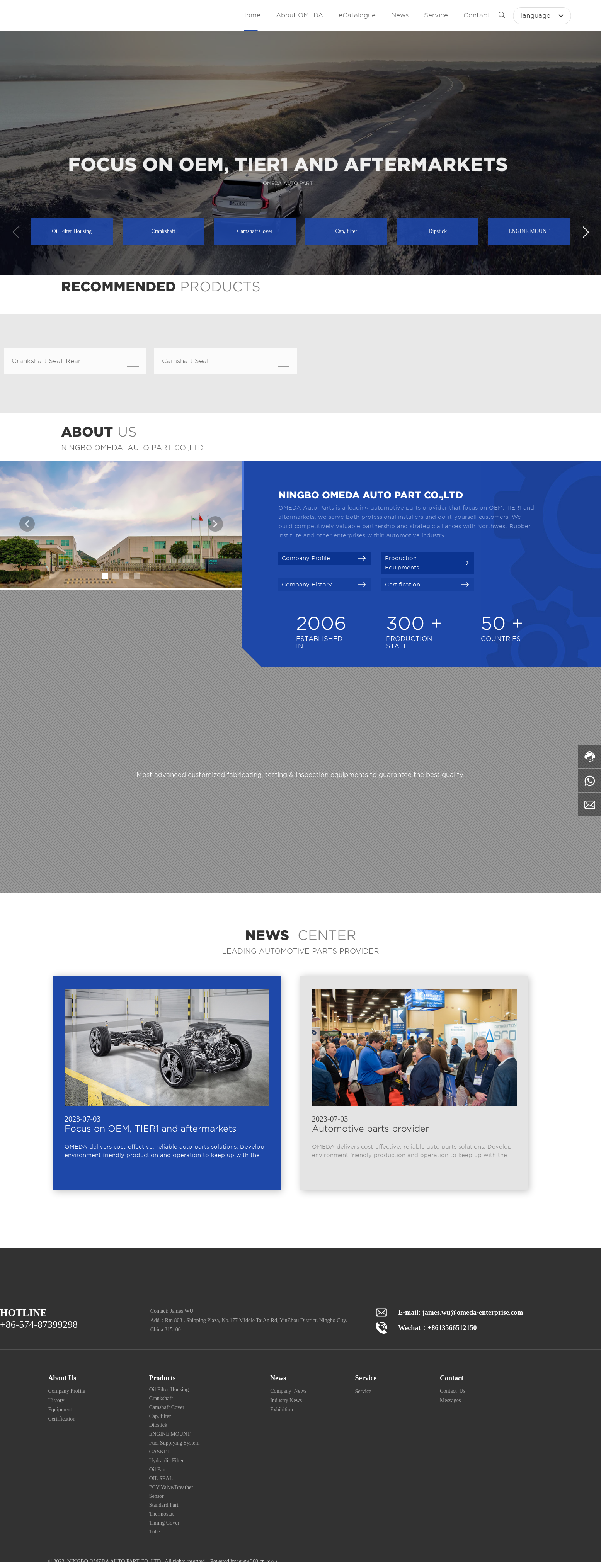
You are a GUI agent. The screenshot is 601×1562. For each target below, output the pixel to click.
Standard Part (164, 1505)
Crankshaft (163, 231)
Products (162, 1378)
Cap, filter (346, 231)
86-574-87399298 (42, 1324)
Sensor (156, 1496)
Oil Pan (157, 1469)
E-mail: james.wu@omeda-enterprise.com (460, 1312)
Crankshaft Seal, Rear (46, 361)
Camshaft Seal (185, 361)
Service (366, 1378)
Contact (451, 1378)
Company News (288, 1391)
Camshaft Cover (254, 231)
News (278, 1378)
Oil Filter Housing (72, 231)
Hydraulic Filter (166, 1460)
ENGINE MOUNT (529, 231)
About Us (62, 1378)
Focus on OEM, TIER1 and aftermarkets (151, 1128)
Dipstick (438, 231)
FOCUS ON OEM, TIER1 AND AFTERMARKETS (288, 174)
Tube (154, 1532)
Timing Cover (164, 1523)
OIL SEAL (161, 1478)
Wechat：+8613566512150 (437, 1328)
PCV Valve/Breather (171, 1487)
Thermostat (161, 1514)
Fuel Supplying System (174, 1443)
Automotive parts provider (370, 1128)
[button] (585, 232)
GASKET (159, 1452)
